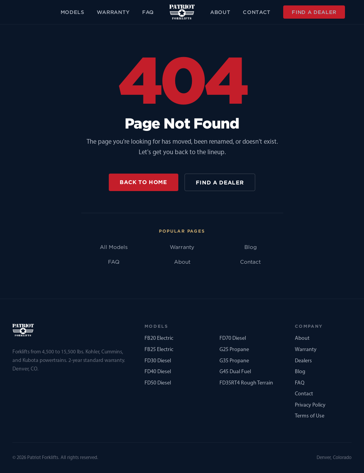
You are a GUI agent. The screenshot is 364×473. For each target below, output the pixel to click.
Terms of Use (309, 416)
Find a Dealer (314, 12)
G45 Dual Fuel (235, 372)
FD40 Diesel (158, 372)
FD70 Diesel (232, 338)
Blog (250, 247)
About (220, 12)
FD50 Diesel (158, 383)
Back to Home (143, 182)
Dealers (303, 361)
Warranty (113, 12)
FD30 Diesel (158, 361)
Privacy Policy (310, 405)
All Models (114, 247)
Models (72, 12)
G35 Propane (234, 361)
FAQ (148, 12)
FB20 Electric (159, 338)
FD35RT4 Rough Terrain (246, 383)
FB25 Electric (159, 350)
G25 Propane (234, 350)
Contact (257, 12)
